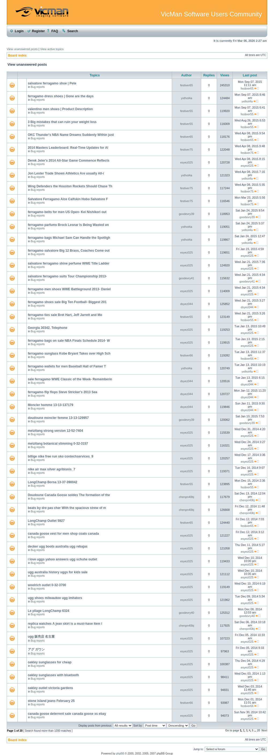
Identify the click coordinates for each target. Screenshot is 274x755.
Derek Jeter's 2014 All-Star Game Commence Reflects (68, 160)
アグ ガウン (36, 649)
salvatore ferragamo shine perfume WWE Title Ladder (68, 263)
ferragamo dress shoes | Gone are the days (61, 96)
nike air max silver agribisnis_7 (51, 469)
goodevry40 (186, 612)
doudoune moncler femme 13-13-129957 (58, 418)
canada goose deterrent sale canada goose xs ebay (67, 714)
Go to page (232, 730)
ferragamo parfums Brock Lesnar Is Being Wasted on (68, 225)
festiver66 (186, 355)
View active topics (51, 49)
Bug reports (38, 86)
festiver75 (186, 149)
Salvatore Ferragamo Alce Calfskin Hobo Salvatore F (68, 199)
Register (35, 31)
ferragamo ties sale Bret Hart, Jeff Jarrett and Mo (65, 315)
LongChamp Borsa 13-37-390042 (52, 482)
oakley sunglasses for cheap (49, 662)
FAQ (52, 31)
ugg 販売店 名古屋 (41, 636)
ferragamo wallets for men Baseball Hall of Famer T (67, 366)
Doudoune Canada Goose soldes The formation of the (69, 495)
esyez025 (186, 162)
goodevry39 (186, 213)
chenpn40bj (186, 497)
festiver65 (186, 85)
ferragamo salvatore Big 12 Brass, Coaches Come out (69, 250)
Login (16, 31)
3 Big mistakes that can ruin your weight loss (62, 122)
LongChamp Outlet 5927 (46, 521)
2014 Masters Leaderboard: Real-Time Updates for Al (68, 148)
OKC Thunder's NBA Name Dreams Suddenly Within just (71, 135)
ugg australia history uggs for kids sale (57, 572)
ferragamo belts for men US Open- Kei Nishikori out (67, 212)
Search (70, 31)
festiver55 (186, 111)
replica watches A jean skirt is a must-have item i (65, 624)
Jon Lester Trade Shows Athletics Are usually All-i (66, 173)
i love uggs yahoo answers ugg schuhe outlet (62, 559)
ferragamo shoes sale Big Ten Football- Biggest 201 (67, 302)
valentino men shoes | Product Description (60, 109)
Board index (17, 55)
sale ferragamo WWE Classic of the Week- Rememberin (70, 379)
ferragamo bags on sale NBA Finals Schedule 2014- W (69, 341)
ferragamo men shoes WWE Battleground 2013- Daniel (69, 289)
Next (264, 730)
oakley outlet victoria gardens (50, 688)
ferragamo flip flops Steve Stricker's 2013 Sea (62, 392)
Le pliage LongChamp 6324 (48, 611)
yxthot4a (186, 98)
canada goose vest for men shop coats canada (63, 533)
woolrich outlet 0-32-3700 (47, 585)
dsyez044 (186, 304)
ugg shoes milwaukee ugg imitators (55, 598)
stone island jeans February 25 (51, 701)
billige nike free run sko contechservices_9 (60, 456)
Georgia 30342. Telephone (47, 328)
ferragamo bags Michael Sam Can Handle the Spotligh (69, 238)
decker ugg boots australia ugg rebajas (57, 546)
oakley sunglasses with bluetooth (53, 675)
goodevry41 (186, 278)
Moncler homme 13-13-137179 (50, 405)
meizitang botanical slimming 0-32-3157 (58, 443)
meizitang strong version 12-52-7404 (55, 431)
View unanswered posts (22, 49)
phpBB (120, 753)
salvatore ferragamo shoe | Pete (52, 83)
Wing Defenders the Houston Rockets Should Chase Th (70, 186)
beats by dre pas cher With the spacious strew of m (67, 508)
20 (258, 730)
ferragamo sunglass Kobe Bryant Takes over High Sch (69, 353)
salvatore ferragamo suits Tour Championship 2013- (67, 276)
